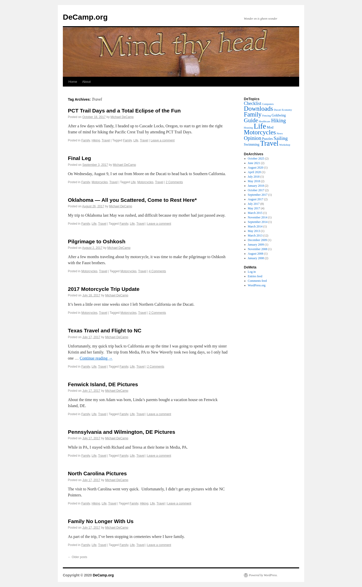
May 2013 (254, 231)
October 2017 (256, 190)
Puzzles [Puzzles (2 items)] (267, 139)
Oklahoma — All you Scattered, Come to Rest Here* (132, 200)
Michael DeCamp (122, 117)
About (86, 82)
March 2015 (255, 213)
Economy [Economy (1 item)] (287, 109)
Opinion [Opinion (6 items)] (252, 138)
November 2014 (257, 217)
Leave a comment (162, 140)
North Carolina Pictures (97, 473)
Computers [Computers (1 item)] (268, 104)
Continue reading (96, 358)
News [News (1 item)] (280, 133)
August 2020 (255, 167)
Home (72, 82)
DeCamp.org (85, 17)
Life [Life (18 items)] (260, 126)
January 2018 (256, 185)
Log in (252, 271)
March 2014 (255, 226)
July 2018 (254, 176)
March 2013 (255, 235)
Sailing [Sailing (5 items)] (281, 138)
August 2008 (255, 253)
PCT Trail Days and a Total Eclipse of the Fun (124, 110)
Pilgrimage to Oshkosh (96, 241)
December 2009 (257, 240)
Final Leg (79, 158)
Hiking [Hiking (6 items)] (278, 121)
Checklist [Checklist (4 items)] (252, 103)
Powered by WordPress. (263, 575)
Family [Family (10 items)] (252, 114)
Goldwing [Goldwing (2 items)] (279, 115)
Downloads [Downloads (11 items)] (258, 108)
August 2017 (255, 199)
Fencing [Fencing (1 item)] (266, 115)
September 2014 (257, 222)
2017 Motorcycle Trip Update (104, 289)
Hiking (96, 140)
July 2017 (254, 204)
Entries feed (255, 276)
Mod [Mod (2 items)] (270, 127)
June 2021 (254, 163)
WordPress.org (256, 285)
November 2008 (257, 249)
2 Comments (174, 182)
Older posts (77, 557)
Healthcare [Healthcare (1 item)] (264, 121)
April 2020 (254, 172)
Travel (106, 140)
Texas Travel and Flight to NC (105, 330)
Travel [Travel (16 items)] (269, 143)
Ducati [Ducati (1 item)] (277, 109)
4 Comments (157, 271)
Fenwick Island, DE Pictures (103, 384)
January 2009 (256, 244)
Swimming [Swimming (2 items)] (251, 144)
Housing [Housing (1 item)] (248, 127)
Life (135, 140)
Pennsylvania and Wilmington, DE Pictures (121, 432)
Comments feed (257, 281)
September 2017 (257, 195)
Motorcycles (100, 182)
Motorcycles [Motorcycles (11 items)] (260, 132)
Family (85, 140)
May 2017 (254, 208)
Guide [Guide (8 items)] (251, 120)
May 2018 (254, 181)
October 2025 (256, 158)
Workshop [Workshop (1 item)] (284, 144)
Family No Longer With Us (100, 521)
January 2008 (256, 258)
